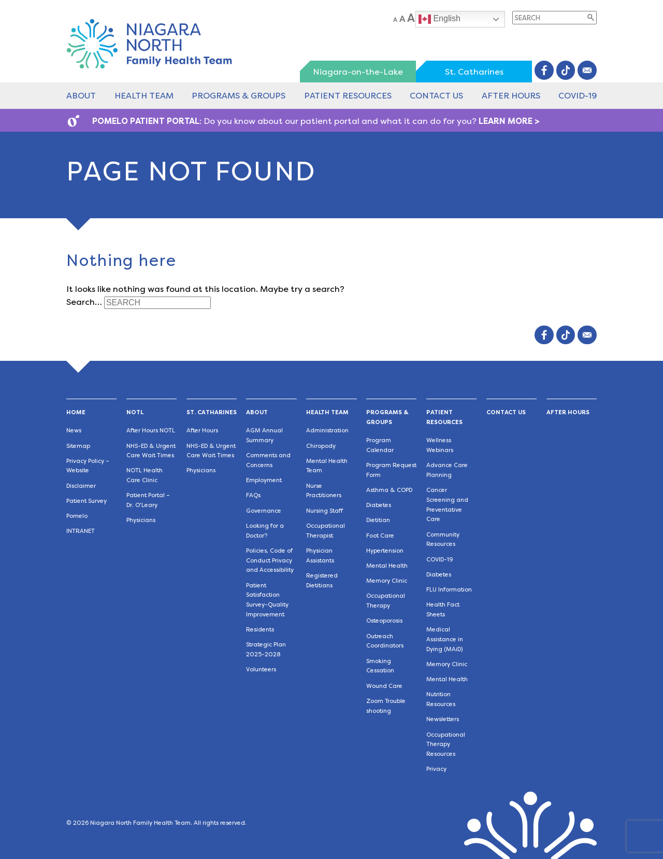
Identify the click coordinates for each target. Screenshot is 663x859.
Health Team (144, 96)
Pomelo (77, 516)
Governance (263, 511)
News (73, 430)
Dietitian (378, 520)
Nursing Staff (324, 511)
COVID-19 (577, 96)
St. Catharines (474, 72)
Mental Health (387, 565)
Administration (327, 430)
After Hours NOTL (150, 430)
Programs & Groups (238, 96)
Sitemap (78, 446)
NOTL (134, 412)
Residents (260, 629)
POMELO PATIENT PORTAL (145, 121)
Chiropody (321, 446)
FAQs (253, 495)
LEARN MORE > (509, 121)
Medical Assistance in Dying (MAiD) (444, 639)
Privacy (436, 769)
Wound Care (384, 686)
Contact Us (436, 96)
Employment (264, 480)
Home (75, 412)
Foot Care (380, 535)
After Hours (511, 96)
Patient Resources (348, 96)
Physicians (140, 520)
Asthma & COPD (389, 490)
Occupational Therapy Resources (445, 744)
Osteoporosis (384, 620)
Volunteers (261, 669)
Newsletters (442, 719)
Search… (84, 302)
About (81, 96)
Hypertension (384, 550)
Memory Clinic (386, 581)
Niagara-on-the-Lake (358, 72)
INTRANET (80, 531)
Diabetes (378, 505)
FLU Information (449, 589)
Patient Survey (86, 501)
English (439, 19)
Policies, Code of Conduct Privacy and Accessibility (270, 560)
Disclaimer (81, 486)
